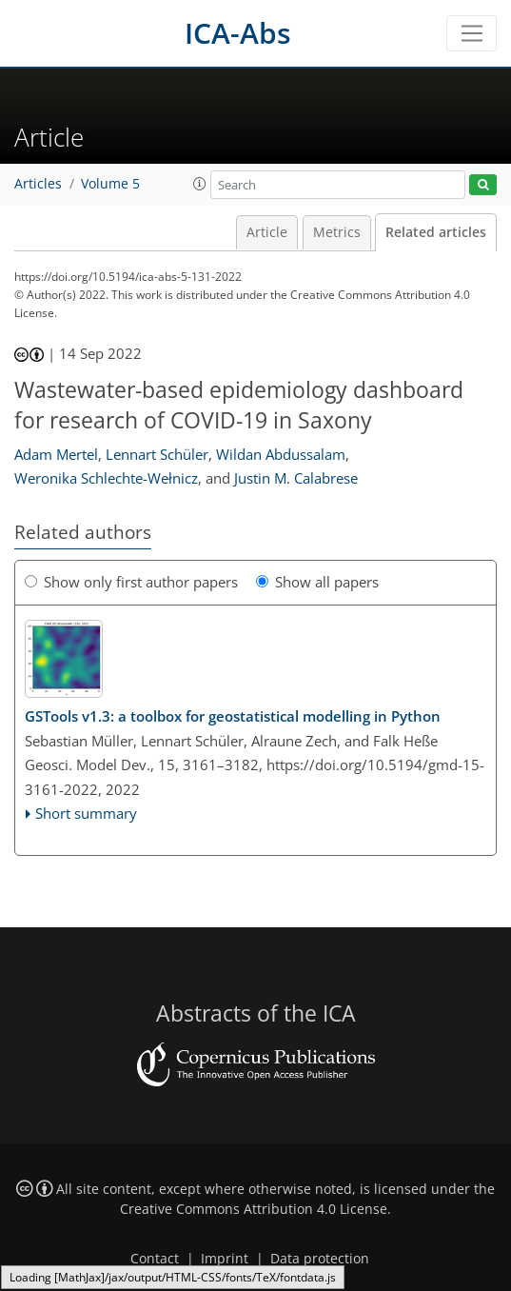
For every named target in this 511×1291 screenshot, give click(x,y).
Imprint (224, 1258)
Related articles (435, 232)
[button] (199, 183)
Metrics (337, 232)
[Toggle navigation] (471, 33)
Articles (38, 183)
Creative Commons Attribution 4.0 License (253, 1209)
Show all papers (317, 581)
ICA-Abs (238, 32)
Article (266, 232)
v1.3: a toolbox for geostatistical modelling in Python (233, 715)
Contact (154, 1258)
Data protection (319, 1258)
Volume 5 (110, 183)
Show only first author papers (131, 581)
